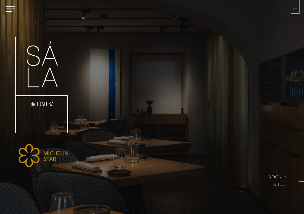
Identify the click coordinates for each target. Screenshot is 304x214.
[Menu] (10, 9)
